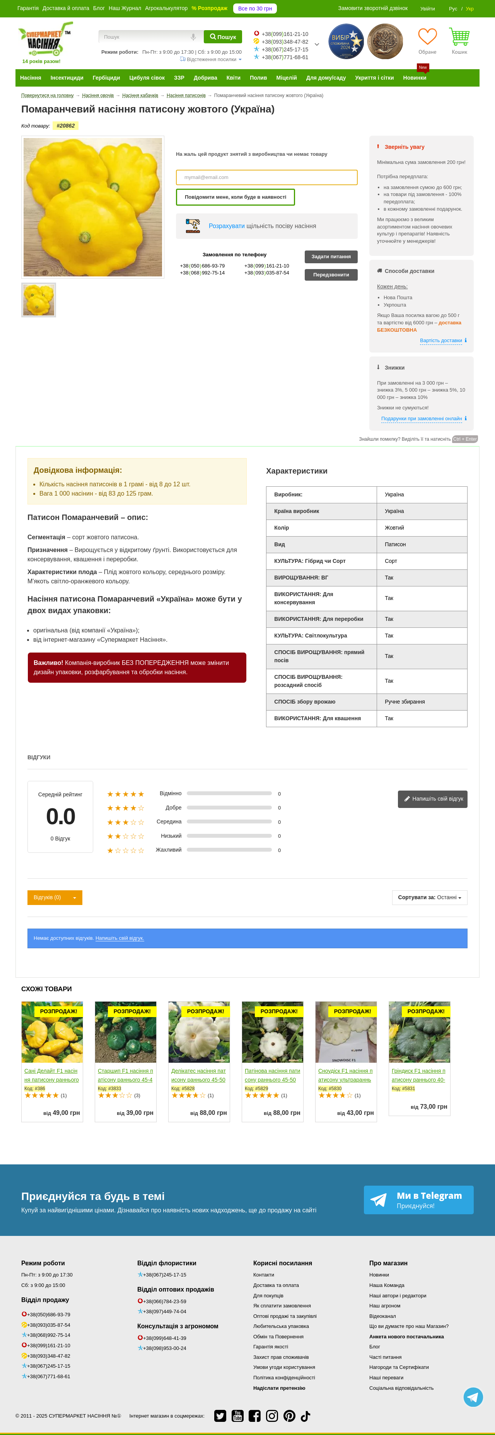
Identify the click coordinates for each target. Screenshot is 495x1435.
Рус (453, 9)
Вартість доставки (441, 340)
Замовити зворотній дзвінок (373, 8)
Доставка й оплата (66, 8)
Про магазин (388, 1263)
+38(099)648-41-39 (164, 1338)
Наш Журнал (125, 8)
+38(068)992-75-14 (48, 1335)
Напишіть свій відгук (433, 799)
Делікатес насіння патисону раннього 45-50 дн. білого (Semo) (198, 1080)
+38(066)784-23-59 (164, 1301)
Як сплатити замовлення (282, 1306)
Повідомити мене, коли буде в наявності (235, 197)
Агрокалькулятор (166, 8)
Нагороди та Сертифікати (399, 1367)
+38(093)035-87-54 (48, 1325)
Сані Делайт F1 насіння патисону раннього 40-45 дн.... (51, 1080)
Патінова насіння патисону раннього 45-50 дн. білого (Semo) (272, 1080)
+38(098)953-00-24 (164, 1348)
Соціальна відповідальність (401, 1388)
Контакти (263, 1275)
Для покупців (268, 1296)
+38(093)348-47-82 (48, 1356)
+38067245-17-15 (285, 49)
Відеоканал (382, 1316)
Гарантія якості (270, 1347)
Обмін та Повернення (278, 1337)
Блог (99, 8)
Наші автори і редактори (397, 1296)
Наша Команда (387, 1285)
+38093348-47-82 (285, 42)
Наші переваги (386, 1377)
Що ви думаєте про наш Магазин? (409, 1326)
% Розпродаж (209, 8)
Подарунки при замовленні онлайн (421, 418)
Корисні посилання (282, 1263)
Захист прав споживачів (281, 1357)
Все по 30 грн (255, 8)
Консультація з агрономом (177, 1326)
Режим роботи (43, 1263)
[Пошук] (223, 36)
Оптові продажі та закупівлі (285, 1316)
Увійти (427, 9)
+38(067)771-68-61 (48, 1376)
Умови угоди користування (284, 1367)
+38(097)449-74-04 (164, 1311)
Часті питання (385, 1357)
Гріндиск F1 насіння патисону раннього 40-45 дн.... (419, 1080)
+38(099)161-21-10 (48, 1345)
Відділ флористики (166, 1263)
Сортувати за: (417, 897)
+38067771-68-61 (285, 57)
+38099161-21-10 (285, 34)
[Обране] (427, 41)
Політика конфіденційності (284, 1377)
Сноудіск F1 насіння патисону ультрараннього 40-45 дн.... (345, 1080)
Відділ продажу (45, 1300)
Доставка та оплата (276, 1285)
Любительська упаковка (281, 1326)
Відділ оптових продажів (175, 1289)
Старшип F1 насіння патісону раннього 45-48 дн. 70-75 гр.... (125, 1080)
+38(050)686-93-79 (48, 1314)
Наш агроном (384, 1306)
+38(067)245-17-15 (48, 1366)
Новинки (379, 1275)
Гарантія (28, 8)
